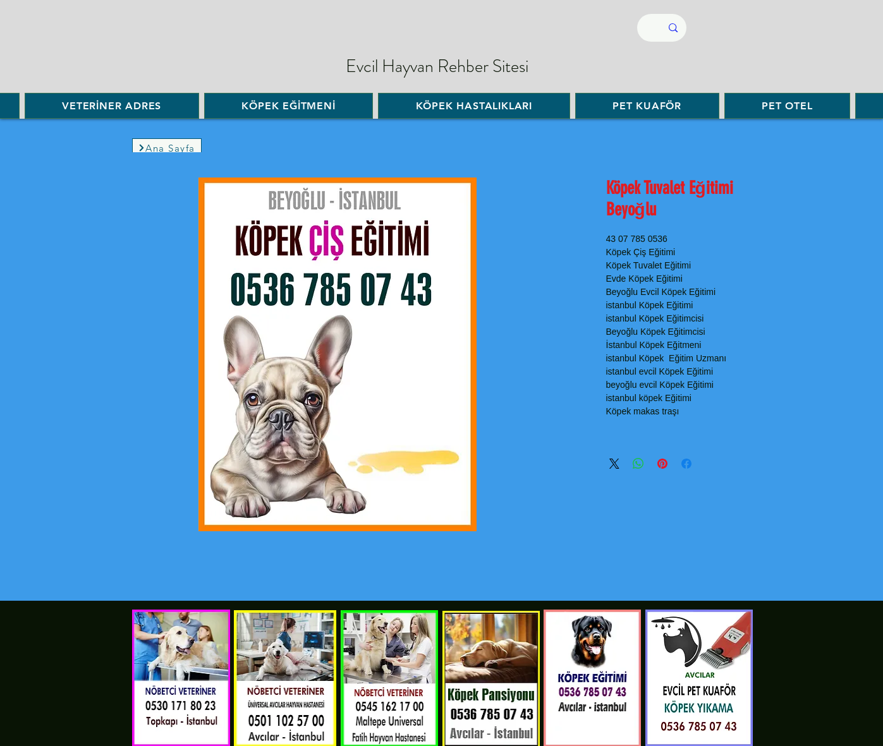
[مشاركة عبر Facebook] (686, 463)
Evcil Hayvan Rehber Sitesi (437, 66)
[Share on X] (614, 463)
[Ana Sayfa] (167, 147)
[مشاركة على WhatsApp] (638, 463)
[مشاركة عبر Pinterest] (662, 463)
